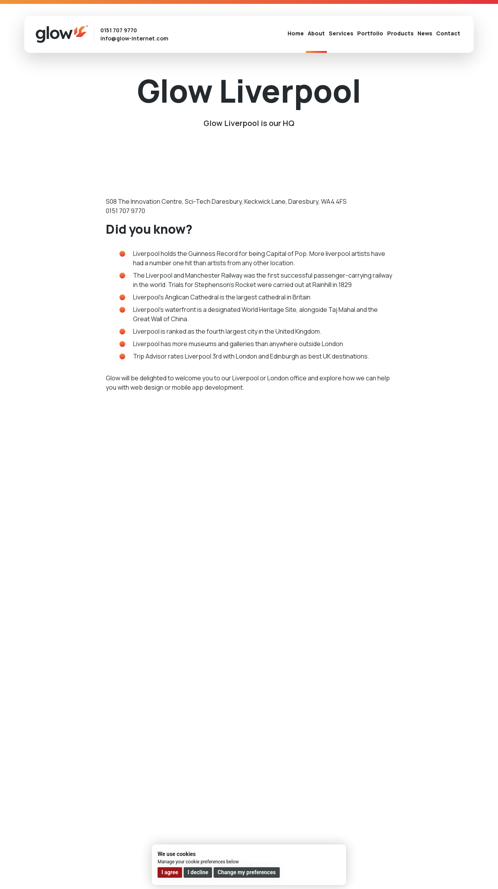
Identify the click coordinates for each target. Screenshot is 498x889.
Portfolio (370, 33)
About (316, 33)
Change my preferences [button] (246, 872)
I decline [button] (198, 872)
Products (400, 33)
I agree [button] (169, 872)
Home (296, 33)
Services (341, 33)
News (424, 33)
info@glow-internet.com (134, 38)
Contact (448, 33)
